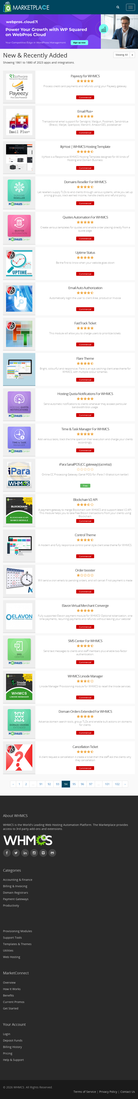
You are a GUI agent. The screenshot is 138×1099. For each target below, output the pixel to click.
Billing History (12, 1047)
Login (6, 1034)
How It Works (12, 989)
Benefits (8, 995)
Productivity (11, 905)
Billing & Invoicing (15, 886)
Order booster (85, 570)
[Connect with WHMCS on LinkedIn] (25, 853)
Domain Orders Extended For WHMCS (85, 711)
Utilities (8, 950)
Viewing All (122, 54)
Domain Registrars (15, 892)
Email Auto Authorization (85, 287)
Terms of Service (85, 1092)
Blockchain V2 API (85, 499)
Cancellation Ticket (85, 746)
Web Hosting (11, 957)
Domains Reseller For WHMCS (85, 182)
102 (117, 784)
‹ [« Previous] (13, 784)
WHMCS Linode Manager (85, 676)
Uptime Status (85, 252)
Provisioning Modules (17, 931)
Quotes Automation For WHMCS (85, 217)
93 (57, 784)
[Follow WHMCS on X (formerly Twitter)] (16, 853)
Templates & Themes (17, 944)
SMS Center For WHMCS (85, 640)
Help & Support (13, 1060)
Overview (9, 982)
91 (41, 784)
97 (90, 784)
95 (74, 784)
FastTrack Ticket (85, 323)
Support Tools (12, 937)
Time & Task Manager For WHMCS (85, 429)
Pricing (7, 1053)
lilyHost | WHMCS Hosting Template (85, 146)
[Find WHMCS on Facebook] (7, 853)
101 (107, 784)
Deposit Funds (12, 1040)
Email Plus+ (85, 111)
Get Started (10, 1008)
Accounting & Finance (17, 880)
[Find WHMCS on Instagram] (34, 853)
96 (82, 784)
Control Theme (85, 535)
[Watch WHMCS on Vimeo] (43, 853)
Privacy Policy (108, 1092)
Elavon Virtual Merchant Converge (85, 605)
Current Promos (13, 1002)
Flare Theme (85, 358)
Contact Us (127, 1092)
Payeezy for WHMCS (85, 76)
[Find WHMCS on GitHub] (52, 853)
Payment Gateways (15, 899)
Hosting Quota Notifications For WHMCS (85, 393)
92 (49, 784)
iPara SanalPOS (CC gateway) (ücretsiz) (85, 464)
